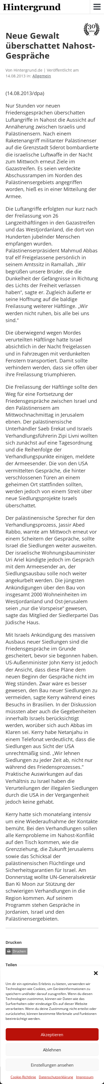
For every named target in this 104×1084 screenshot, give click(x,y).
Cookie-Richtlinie (23, 1077)
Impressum (84, 1077)
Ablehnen (52, 1049)
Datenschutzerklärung (56, 1077)
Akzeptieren (52, 1034)
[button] (95, 973)
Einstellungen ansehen (52, 1065)
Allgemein (41, 76)
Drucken (16, 951)
